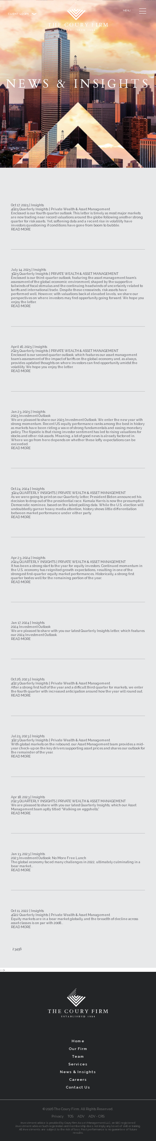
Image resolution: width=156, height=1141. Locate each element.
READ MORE (21, 229)
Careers (78, 1080)
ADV (80, 1116)
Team (78, 1056)
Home (78, 1041)
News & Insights (78, 1072)
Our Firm (78, 1049)
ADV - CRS (96, 1116)
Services (77, 1064)
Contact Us (78, 1087)
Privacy (58, 1116)
